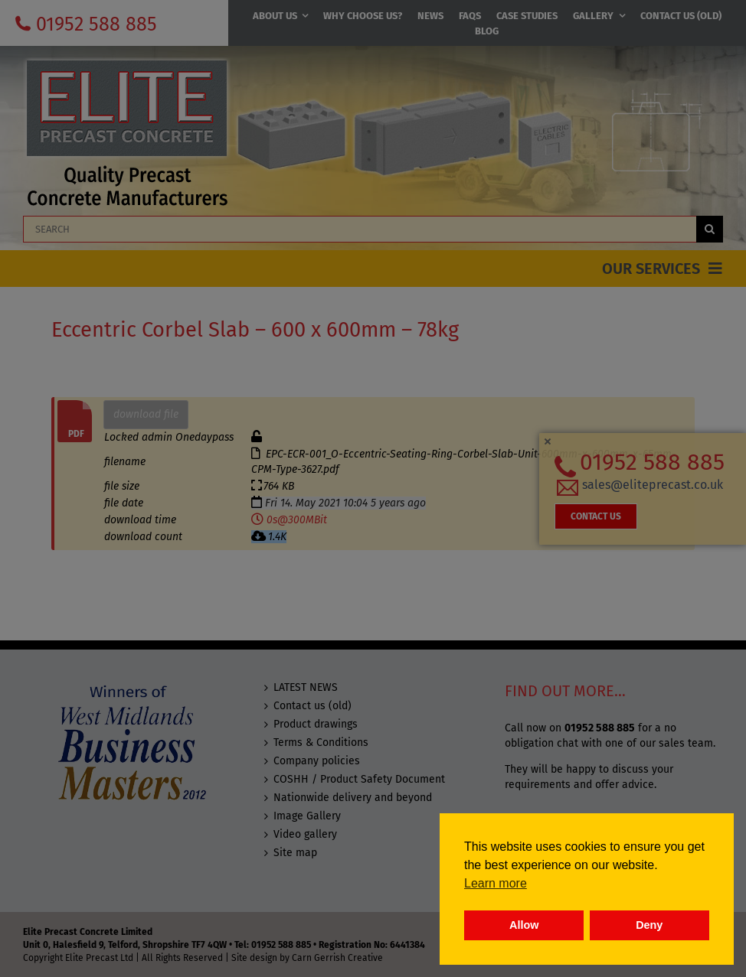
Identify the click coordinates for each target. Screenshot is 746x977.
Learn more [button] (495, 883)
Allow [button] (523, 925)
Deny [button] (649, 925)
